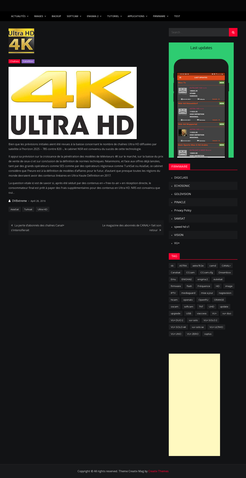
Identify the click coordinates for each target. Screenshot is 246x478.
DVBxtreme (19, 201)
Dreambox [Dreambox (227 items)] (225, 272)
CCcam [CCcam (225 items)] (190, 272)
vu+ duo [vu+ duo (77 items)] (226, 313)
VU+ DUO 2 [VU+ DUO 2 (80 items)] (177, 320)
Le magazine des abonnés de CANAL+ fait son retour (131, 227)
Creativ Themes (158, 471)
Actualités (18, 16)
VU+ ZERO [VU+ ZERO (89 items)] (193, 333)
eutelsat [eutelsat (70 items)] (218, 279)
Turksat (28, 209)
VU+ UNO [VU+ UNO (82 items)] (176, 333)
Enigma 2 (92, 16)
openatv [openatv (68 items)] (188, 299)
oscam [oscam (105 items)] (174, 306)
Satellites (28, 61)
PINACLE (180, 202)
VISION (178, 235)
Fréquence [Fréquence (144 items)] (204, 286)
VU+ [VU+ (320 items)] (214, 313)
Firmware (159, 16)
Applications (136, 16)
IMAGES (38, 16)
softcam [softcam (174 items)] (188, 306)
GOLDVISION (182, 194)
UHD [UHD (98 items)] (211, 306)
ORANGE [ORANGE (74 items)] (219, 299)
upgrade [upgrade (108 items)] (175, 313)
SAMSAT (179, 218)
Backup (56, 16)
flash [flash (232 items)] (189, 286)
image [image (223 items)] (229, 286)
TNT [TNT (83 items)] (201, 306)
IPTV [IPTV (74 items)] (173, 293)
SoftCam (72, 16)
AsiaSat (15, 209)
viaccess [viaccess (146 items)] (201, 313)
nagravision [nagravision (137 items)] (225, 293)
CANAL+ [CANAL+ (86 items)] (226, 265)
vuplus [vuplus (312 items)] (207, 333)
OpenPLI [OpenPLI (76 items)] (203, 299)
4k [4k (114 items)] (172, 265)
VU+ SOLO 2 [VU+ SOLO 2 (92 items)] (210, 320)
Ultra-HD (42, 209)
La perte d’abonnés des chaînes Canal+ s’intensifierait (37, 227)
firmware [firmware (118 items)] (176, 286)
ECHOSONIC (182, 186)
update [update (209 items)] (224, 306)
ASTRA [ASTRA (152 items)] (183, 265)
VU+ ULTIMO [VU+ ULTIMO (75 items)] (216, 327)
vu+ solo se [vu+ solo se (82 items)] (198, 327)
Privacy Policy (182, 210)
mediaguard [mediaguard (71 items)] (188, 293)
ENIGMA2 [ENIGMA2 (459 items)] (187, 279)
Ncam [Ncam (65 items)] (174, 299)
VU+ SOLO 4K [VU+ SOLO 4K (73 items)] (178, 327)
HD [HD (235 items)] (218, 286)
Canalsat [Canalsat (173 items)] (175, 272)
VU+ (177, 243)
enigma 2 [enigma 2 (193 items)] (202, 279)
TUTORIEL (113, 16)
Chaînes (14, 61)
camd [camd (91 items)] (212, 265)
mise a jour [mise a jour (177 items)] (207, 293)
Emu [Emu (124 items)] (173, 279)
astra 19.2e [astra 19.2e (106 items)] (198, 265)
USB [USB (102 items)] (188, 313)
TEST (177, 16)
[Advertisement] (194, 405)
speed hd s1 (181, 227)
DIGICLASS (181, 177)
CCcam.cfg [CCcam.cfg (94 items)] (206, 272)
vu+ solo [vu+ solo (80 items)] (193, 320)
